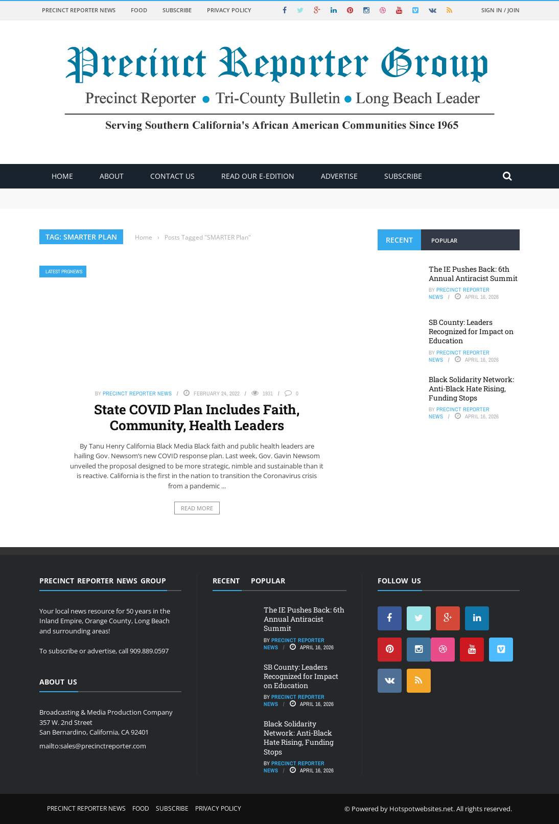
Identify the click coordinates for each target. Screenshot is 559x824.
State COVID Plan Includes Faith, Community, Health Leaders (196, 417)
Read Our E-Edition (257, 176)
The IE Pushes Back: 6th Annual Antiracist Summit (473, 273)
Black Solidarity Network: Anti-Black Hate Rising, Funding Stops (471, 388)
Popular (444, 240)
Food (139, 10)
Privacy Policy (229, 10)
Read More (197, 508)
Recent (399, 240)
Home (62, 176)
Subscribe (177, 10)
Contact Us (172, 176)
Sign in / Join (500, 10)
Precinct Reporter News (78, 10)
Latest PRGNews (63, 271)
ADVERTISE (339, 176)
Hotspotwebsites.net (421, 808)
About (112, 176)
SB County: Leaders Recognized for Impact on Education (471, 331)
